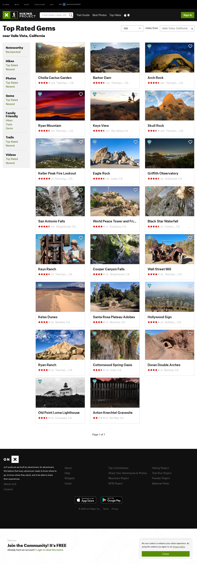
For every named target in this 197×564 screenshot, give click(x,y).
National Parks (160, 483)
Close (165, 553)
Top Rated (12, 65)
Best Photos (100, 15)
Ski (52, 4)
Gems (9, 128)
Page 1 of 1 (98, 434)
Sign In (187, 15)
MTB (17, 4)
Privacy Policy (179, 547)
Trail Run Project (161, 473)
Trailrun (39, 4)
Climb (6, 4)
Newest (10, 69)
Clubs (68, 483)
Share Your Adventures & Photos (127, 473)
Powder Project (161, 478)
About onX (10, 483)
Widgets (70, 478)
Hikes (9, 120)
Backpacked (13, 51)
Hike (26, 4)
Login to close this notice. (50, 550)
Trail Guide (83, 15)
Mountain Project (118, 478)
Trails (9, 124)
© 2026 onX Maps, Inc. (89, 508)
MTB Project (115, 483)
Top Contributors (118, 467)
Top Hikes (115, 15)
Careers (8, 489)
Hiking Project (160, 467)
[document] (166, 549)
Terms (106, 508)
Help (67, 473)
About (68, 467)
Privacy (115, 508)
